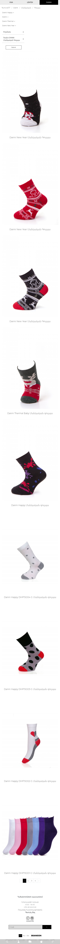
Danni (15, 8)
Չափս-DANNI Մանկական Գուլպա (11, 39)
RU (24, 936)
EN (28, 936)
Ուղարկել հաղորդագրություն (30, 910)
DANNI (48, 2)
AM (20, 936)
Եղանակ (7, 32)
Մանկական (26, 8)
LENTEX (30, 2)
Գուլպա (37, 8)
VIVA (11, 2)
